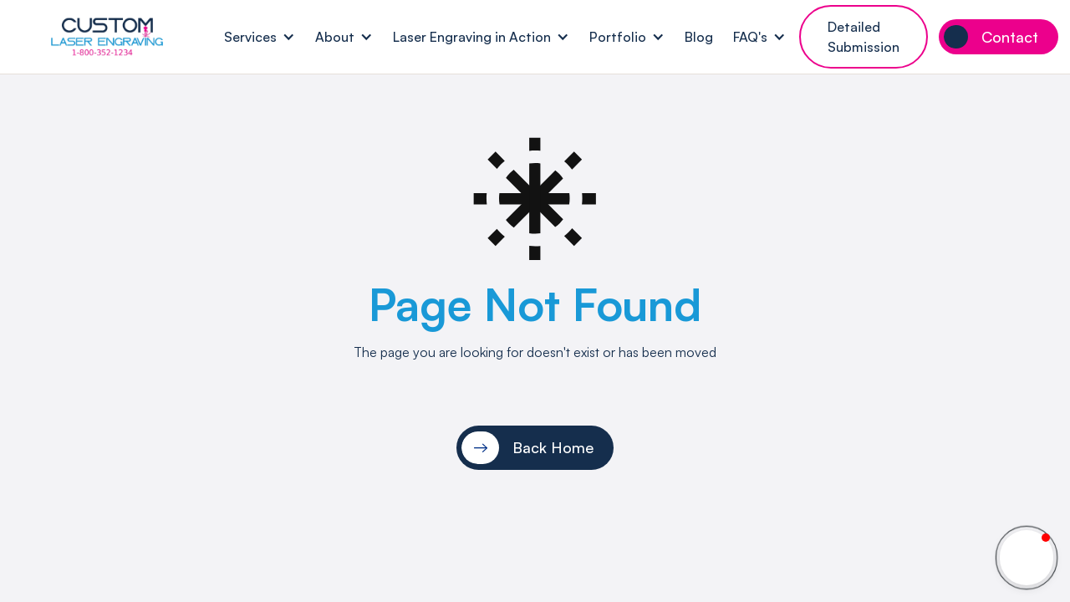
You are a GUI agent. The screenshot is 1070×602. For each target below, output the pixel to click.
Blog (699, 36)
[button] (259, 37)
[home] (107, 37)
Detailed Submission (863, 36)
